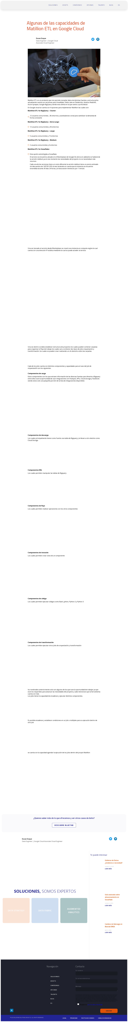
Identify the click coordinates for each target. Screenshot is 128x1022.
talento (101, 5)
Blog (111, 5)
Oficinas (90, 5)
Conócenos (77, 5)
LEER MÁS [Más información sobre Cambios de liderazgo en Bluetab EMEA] (108, 932)
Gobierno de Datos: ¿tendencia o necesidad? (113, 861)
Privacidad (73, 1018)
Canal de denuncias (104, 1018)
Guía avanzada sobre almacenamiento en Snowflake (112, 897)
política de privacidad (94, 1005)
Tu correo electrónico (97, 979)
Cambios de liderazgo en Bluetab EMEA (113, 925)
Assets (65, 5)
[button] (92, 39)
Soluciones (53, 5)
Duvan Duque (41, 38)
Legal (64, 1018)
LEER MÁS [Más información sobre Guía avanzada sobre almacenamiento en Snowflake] (108, 905)
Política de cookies (87, 1018)
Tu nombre (97, 971)
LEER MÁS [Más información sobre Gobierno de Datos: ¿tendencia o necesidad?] (108, 869)
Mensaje (97, 988)
